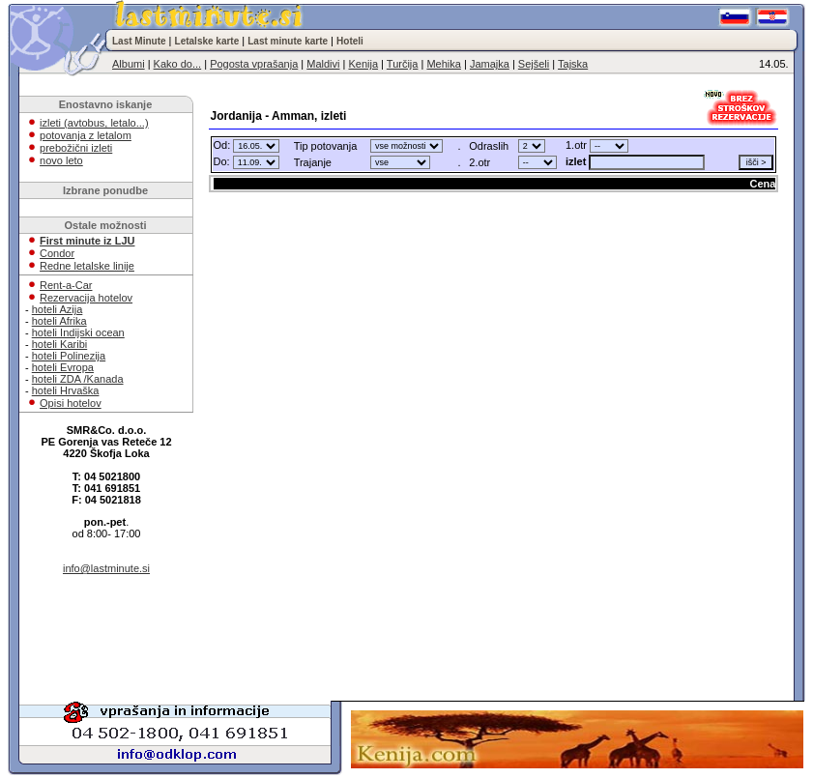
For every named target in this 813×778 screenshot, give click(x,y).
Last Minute (139, 41)
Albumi (128, 64)
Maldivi (322, 64)
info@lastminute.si (106, 568)
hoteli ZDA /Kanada (78, 379)
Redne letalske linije (87, 266)
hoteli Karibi (59, 344)
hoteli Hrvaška (66, 390)
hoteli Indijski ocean (78, 332)
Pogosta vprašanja (254, 64)
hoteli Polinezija (68, 355)
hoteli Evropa (63, 367)
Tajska (573, 64)
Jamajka (489, 64)
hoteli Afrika (59, 321)
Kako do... (178, 64)
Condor (57, 253)
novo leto (61, 160)
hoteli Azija (57, 309)
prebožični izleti (76, 148)
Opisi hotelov (71, 403)
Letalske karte (207, 41)
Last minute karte (287, 41)
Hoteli (349, 41)
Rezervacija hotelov (86, 297)
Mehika (443, 64)
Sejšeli (533, 64)
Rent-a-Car (66, 285)
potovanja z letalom (85, 135)
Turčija (403, 64)
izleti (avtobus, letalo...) (94, 123)
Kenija (363, 64)
